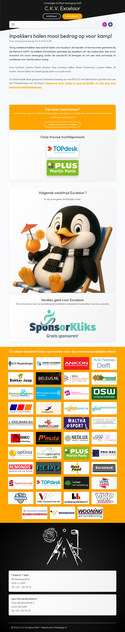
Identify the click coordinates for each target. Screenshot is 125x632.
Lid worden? (72, 16)
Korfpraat (52, 16)
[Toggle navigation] (13, 24)
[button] (104, 24)
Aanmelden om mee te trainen (62, 124)
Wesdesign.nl (60, 627)
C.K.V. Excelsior (62, 8)
